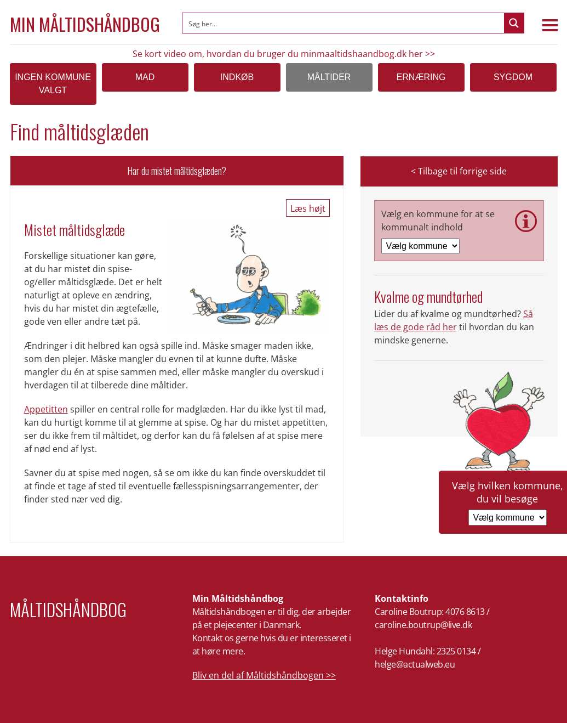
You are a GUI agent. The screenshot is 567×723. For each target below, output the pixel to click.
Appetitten (46, 409)
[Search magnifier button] (514, 23)
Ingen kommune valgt (53, 83)
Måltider (329, 77)
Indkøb (237, 77)
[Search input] (343, 23)
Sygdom (513, 77)
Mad (145, 77)
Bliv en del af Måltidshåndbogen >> (264, 675)
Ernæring (421, 77)
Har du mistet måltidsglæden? (176, 170)
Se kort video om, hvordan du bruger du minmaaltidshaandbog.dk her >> (284, 54)
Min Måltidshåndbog (85, 24)
